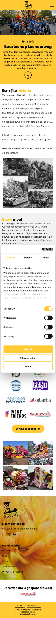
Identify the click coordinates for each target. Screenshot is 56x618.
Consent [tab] (10, 257)
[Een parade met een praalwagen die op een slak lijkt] (15, 478)
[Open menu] (52, 5)
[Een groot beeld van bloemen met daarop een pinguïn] (40, 478)
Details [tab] (28, 257)
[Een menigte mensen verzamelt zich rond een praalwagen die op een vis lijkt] (40, 453)
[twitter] (9, 534)
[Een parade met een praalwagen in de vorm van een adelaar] (40, 173)
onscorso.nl (12, 152)
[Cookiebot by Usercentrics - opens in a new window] (40, 249)
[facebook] (3, 534)
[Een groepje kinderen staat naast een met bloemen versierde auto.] (15, 167)
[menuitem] (28, 551)
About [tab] (46, 257)
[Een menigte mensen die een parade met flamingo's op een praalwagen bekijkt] (40, 198)
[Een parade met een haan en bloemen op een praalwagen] (15, 192)
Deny (28, 366)
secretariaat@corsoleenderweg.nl (19, 528)
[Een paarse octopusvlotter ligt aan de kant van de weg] (15, 453)
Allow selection (28, 358)
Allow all (28, 349)
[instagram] (15, 534)
